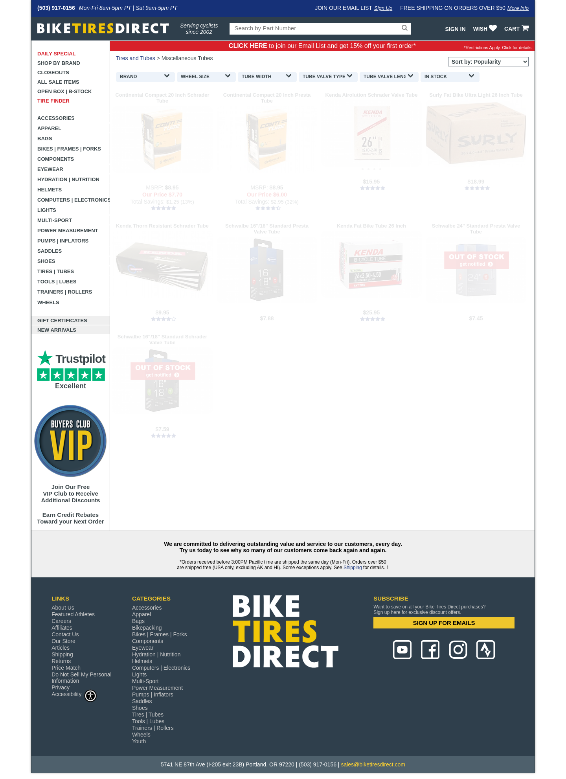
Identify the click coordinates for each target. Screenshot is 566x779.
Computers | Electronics (73, 200)
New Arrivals (56, 330)
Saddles (49, 251)
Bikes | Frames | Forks (69, 149)
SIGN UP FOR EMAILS (444, 622)
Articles (60, 648)
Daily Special (56, 54)
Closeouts (53, 72)
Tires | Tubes (55, 271)
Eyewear (50, 169)
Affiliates (61, 628)
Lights (46, 210)
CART (517, 29)
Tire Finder (53, 101)
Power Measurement (67, 230)
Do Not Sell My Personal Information (81, 677)
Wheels (48, 302)
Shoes (46, 261)
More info (518, 8)
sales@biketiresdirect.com (373, 764)
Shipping (353, 567)
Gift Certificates (62, 320)
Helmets (49, 190)
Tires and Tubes (135, 58)
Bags (44, 138)
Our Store (63, 641)
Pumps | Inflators (62, 241)
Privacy (60, 687)
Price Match (66, 668)
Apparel (49, 128)
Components (55, 159)
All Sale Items (58, 82)
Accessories (56, 118)
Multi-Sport (54, 220)
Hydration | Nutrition (68, 179)
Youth (139, 741)
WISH (486, 29)
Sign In (455, 29)
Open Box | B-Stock (64, 91)
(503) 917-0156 (56, 8)
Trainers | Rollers (64, 292)
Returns (61, 661)
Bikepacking (147, 628)
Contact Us (65, 634)
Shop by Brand (58, 63)
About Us (62, 607)
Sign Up (383, 8)
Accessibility (74, 694)
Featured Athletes (73, 614)
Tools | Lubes (56, 282)
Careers (61, 621)
